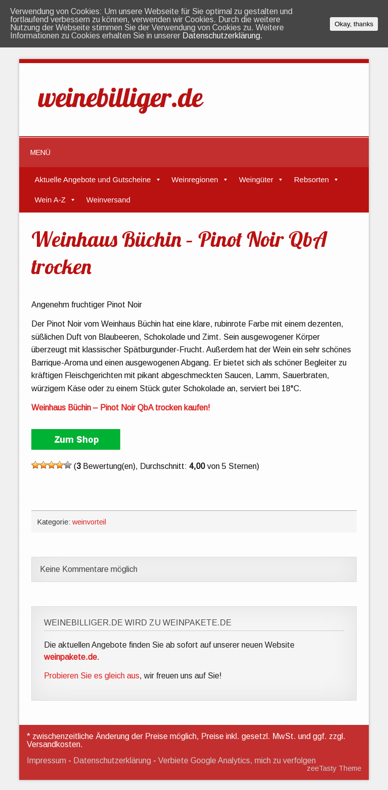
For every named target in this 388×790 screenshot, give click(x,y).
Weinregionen (195, 179)
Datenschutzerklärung (112, 760)
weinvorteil (89, 522)
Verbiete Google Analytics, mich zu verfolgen (237, 760)
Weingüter (256, 179)
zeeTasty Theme (334, 768)
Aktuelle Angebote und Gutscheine (92, 179)
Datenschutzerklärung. (222, 35)
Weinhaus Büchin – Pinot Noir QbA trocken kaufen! (120, 407)
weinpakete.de (70, 657)
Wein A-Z (49, 199)
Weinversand (108, 199)
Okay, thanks (353, 24)
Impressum (46, 760)
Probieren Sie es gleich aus (91, 675)
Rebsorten (311, 179)
